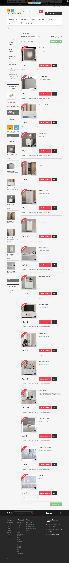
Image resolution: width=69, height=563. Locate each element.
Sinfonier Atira (10, 254)
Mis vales (28, 530)
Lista (61, 36)
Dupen (11, 290)
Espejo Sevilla (10, 221)
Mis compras (29, 522)
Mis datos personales (31, 528)
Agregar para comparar (44, 69)
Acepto (30, 3)
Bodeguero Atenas (44, 276)
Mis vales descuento (31, 524)
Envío (11, 68)
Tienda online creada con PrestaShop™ (19, 558)
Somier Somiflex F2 (12, 101)
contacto (53, 6)
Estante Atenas (11, 271)
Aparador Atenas (44, 361)
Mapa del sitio (20, 553)
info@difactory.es (55, 534)
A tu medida (13, 19)
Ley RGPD (19, 539)
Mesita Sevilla (10, 204)
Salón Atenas (43, 390)
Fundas (51, 19)
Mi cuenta (29, 520)
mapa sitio (59, 6)
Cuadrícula (57, 36)
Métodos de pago (14, 78)
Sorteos (18, 551)
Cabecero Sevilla (11, 187)
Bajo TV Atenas (43, 304)
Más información (36, 3)
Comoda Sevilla (11, 171)
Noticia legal (12, 70)
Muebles (12, 23)
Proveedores (12, 286)
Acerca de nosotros (14, 76)
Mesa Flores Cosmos (45, 447)
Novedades (12, 141)
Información (12, 64)
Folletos (29, 23)
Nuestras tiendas (13, 81)
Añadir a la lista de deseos (29, 69)
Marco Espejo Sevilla (12, 154)
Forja (33, 19)
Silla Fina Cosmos (44, 418)
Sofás (20, 23)
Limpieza (42, 19)
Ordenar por (24, 36)
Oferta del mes (12, 56)
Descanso (24, 19)
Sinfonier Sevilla (11, 237)
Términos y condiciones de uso (20, 543)
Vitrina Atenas (43, 333)
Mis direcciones (30, 526)
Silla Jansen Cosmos (45, 476)
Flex (11, 292)
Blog (18, 549)
